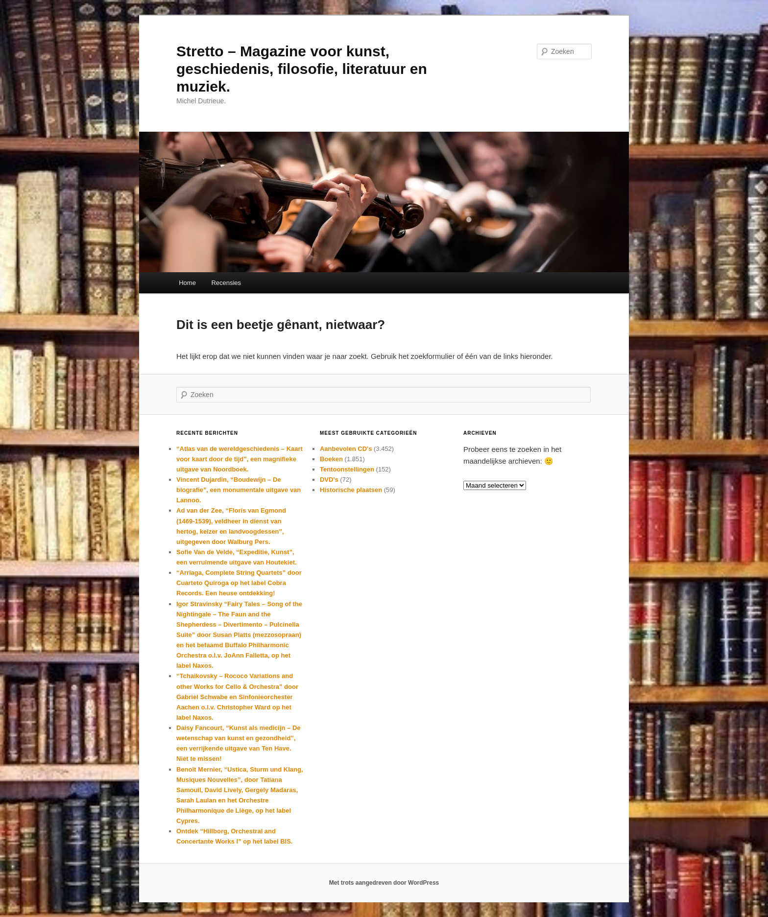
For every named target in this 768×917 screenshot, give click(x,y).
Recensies (226, 282)
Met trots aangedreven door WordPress (384, 882)
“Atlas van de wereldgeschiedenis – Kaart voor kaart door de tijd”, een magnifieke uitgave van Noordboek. (239, 459)
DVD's (329, 479)
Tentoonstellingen (347, 469)
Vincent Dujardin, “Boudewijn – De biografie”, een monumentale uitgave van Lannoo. (238, 490)
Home (187, 282)
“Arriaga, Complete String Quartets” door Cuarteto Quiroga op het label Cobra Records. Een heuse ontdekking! (239, 583)
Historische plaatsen (351, 490)
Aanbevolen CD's (346, 448)
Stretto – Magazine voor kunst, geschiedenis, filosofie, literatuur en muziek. (301, 68)
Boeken (331, 459)
